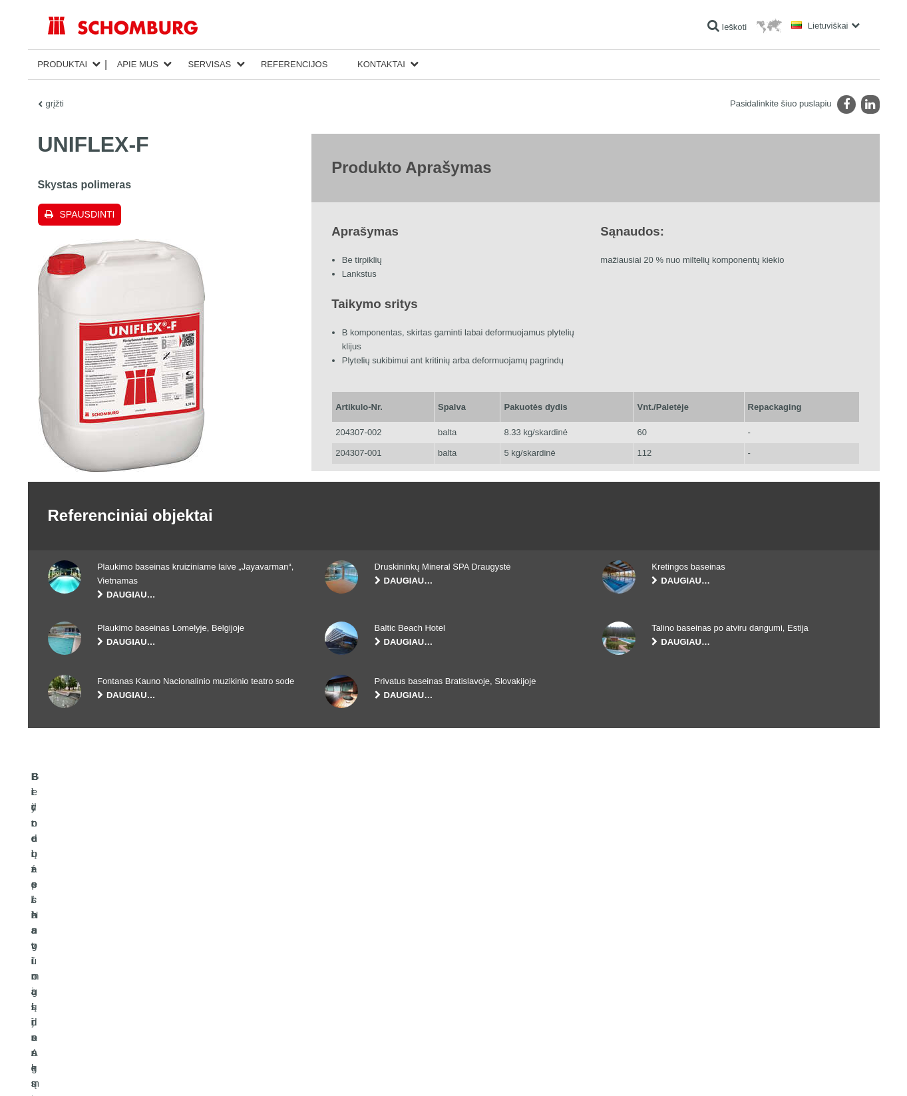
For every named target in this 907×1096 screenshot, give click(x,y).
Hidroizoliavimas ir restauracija (102, 960)
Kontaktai (381, 64)
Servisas (209, 64)
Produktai (62, 64)
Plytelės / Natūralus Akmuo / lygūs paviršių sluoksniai (142, 980)
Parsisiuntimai (350, 980)
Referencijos (294, 64)
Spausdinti (87, 214)
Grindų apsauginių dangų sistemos (109, 1000)
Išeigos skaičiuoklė (358, 960)
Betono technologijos (85, 1020)
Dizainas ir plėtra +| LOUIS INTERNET (809, 1069)
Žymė (93, 1069)
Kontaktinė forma (355, 1000)
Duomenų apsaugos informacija (249, 1069)
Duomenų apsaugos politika (151, 1069)
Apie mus (137, 64)
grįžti (55, 103)
